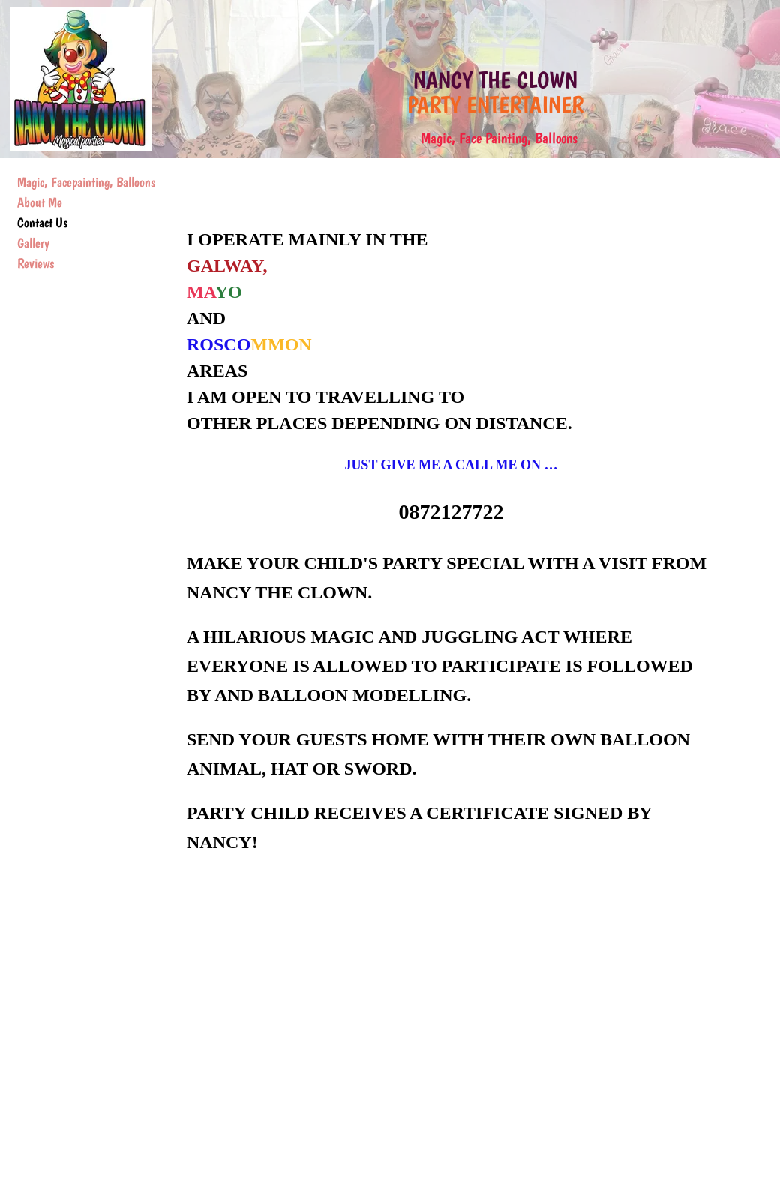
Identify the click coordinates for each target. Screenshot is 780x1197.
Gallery (33, 242)
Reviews (35, 263)
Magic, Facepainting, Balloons (86, 182)
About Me (39, 202)
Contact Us (42, 222)
